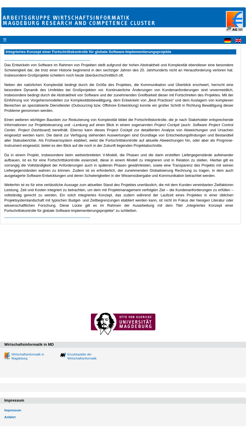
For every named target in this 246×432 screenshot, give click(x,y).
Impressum (12, 410)
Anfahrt (9, 417)
